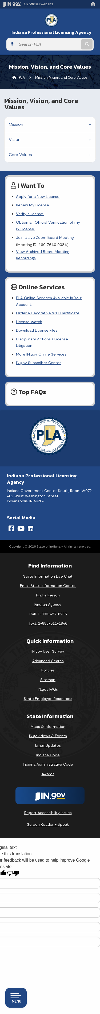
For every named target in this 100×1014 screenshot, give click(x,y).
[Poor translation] (13, 867)
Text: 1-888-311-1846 (48, 617)
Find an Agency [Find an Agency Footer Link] (47, 598)
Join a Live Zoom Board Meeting (45, 237)
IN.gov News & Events (48, 729)
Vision (15, 139)
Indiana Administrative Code (48, 758)
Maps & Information (48, 719)
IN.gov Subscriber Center (38, 356)
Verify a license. (30, 213)
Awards (48, 767)
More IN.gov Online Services (41, 347)
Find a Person (48, 588)
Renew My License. (33, 205)
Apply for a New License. (38, 196)
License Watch (29, 321)
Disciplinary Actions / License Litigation (50, 339)
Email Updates (48, 739)
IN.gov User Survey (47, 644)
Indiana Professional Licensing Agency (51, 32)
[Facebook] (11, 522)
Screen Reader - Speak (48, 818)
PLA (22, 77)
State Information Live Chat (48, 569)
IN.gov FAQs (48, 682)
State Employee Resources (48, 692)
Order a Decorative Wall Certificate (47, 313)
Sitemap (47, 673)
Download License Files (36, 330)
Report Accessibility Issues (48, 806)
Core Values (20, 154)
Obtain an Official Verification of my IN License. (50, 225)
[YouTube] (21, 522)
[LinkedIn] (30, 522)
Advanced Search (48, 654)
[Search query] (48, 44)
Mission (16, 124)
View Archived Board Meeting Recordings (42, 254)
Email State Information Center (48, 579)
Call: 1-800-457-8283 (48, 607)
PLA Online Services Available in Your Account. (49, 301)
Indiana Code (48, 748)
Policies (48, 663)
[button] (94, 4)
